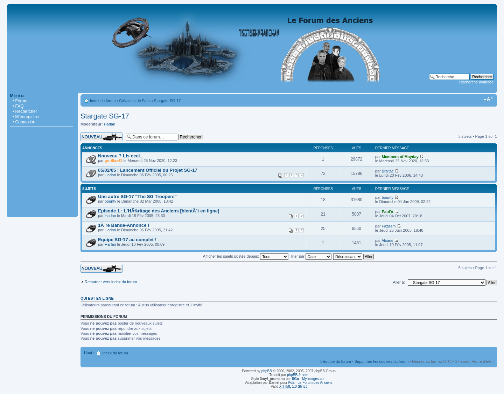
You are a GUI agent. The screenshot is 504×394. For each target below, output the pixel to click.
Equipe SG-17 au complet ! (127, 239)
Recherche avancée (476, 82)
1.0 (293, 386)
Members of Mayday (400, 157)
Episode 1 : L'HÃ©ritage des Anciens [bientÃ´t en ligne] (158, 210)
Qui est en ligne (97, 298)
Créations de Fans (134, 100)
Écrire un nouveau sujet (101, 137)
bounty (110, 201)
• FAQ (18, 106)
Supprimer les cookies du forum (382, 361)
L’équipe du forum (335, 361)
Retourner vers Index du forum (111, 282)
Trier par (310, 256)
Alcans (387, 240)
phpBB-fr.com (297, 375)
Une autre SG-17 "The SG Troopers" (137, 196)
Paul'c (387, 212)
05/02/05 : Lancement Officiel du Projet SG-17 (147, 170)
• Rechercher (25, 111)
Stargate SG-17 (167, 100)
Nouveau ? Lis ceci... (121, 155)
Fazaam (389, 226)
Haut (88, 353)
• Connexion (24, 122)
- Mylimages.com (309, 379)
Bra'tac (388, 171)
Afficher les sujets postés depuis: (245, 256)
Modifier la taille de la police (488, 99)
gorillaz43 (113, 160)
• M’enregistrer (26, 116)
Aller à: (399, 282)
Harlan (109, 124)
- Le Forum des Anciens (310, 383)
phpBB (266, 371)
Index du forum (102, 100)
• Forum (20, 100)
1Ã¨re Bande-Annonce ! (123, 225)
